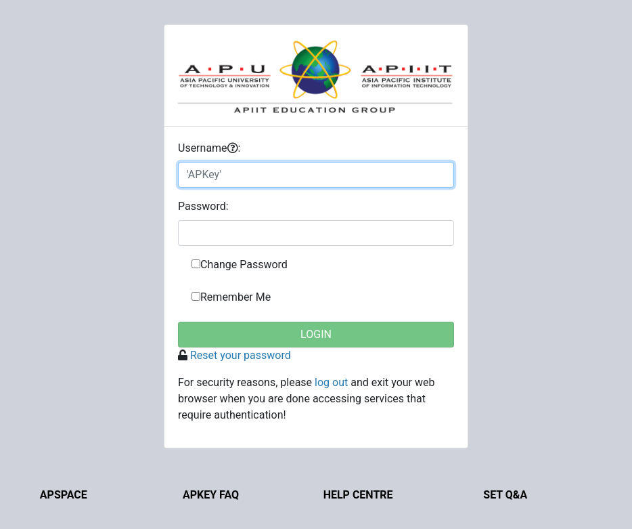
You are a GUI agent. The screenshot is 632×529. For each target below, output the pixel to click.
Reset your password (240, 355)
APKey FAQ (211, 494)
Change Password (244, 264)
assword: (203, 206)
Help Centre (358, 494)
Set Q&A (505, 494)
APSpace (63, 494)
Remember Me (235, 297)
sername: (209, 148)
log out (331, 382)
